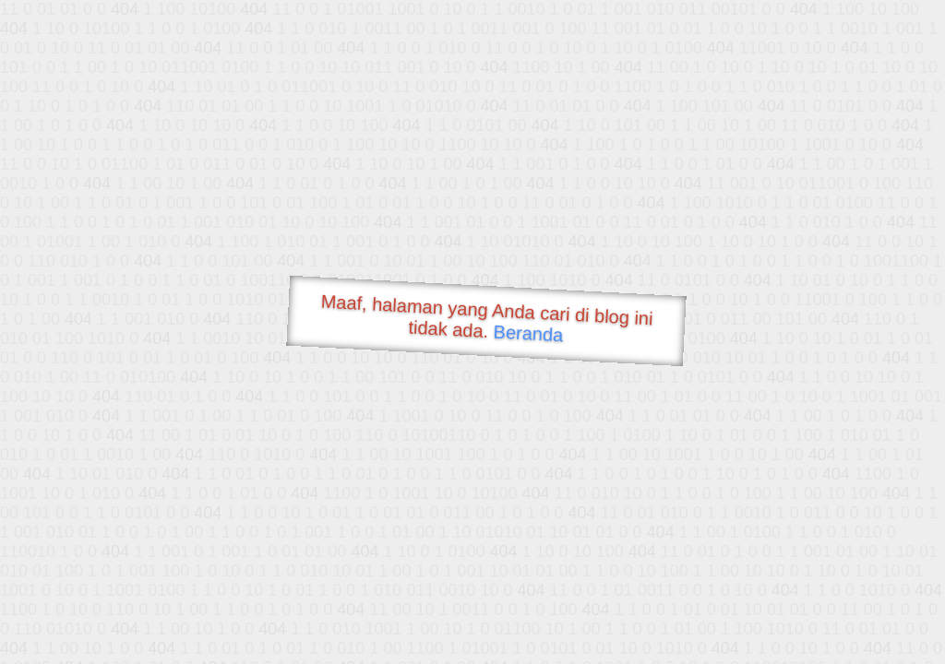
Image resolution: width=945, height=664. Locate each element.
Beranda (528, 333)
